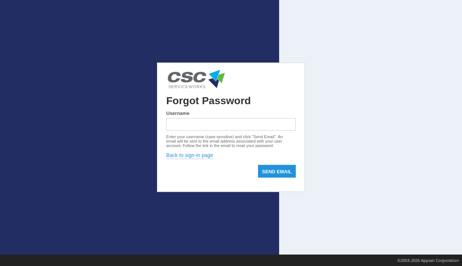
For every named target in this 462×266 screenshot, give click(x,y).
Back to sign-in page (189, 155)
